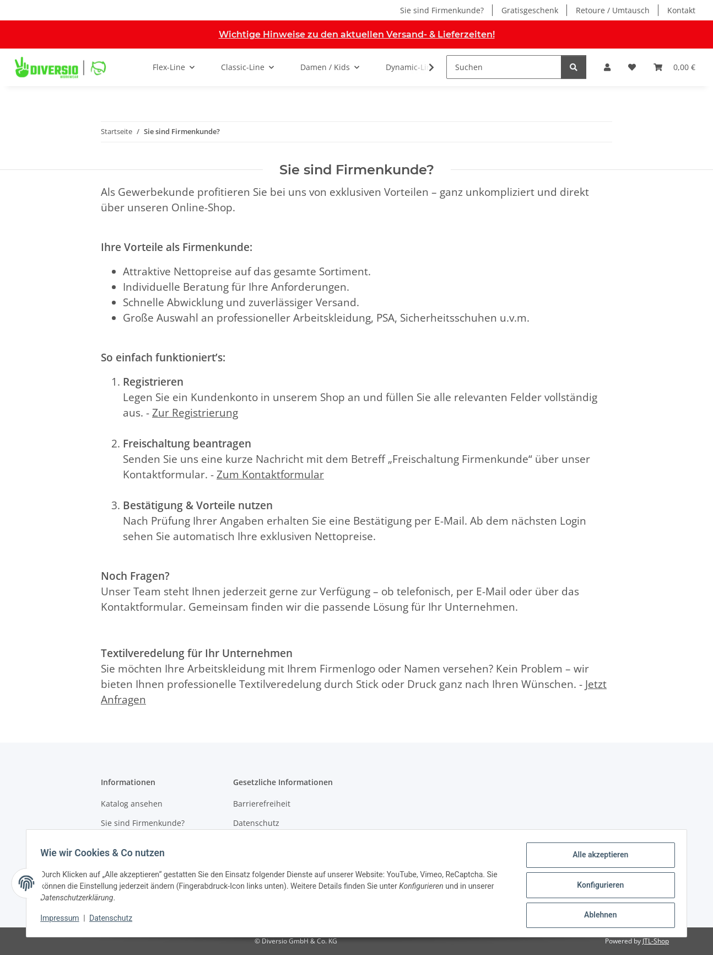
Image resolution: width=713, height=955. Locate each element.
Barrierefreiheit (261, 803)
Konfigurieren (596, 887)
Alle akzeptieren (596, 858)
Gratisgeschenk (529, 10)
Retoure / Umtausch (613, 10)
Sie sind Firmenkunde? (442, 10)
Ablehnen (596, 915)
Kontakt (681, 10)
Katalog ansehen (132, 803)
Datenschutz (114, 920)
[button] (607, 67)
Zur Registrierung (195, 412)
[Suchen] (503, 67)
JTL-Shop (655, 941)
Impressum (63, 920)
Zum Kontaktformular (270, 474)
